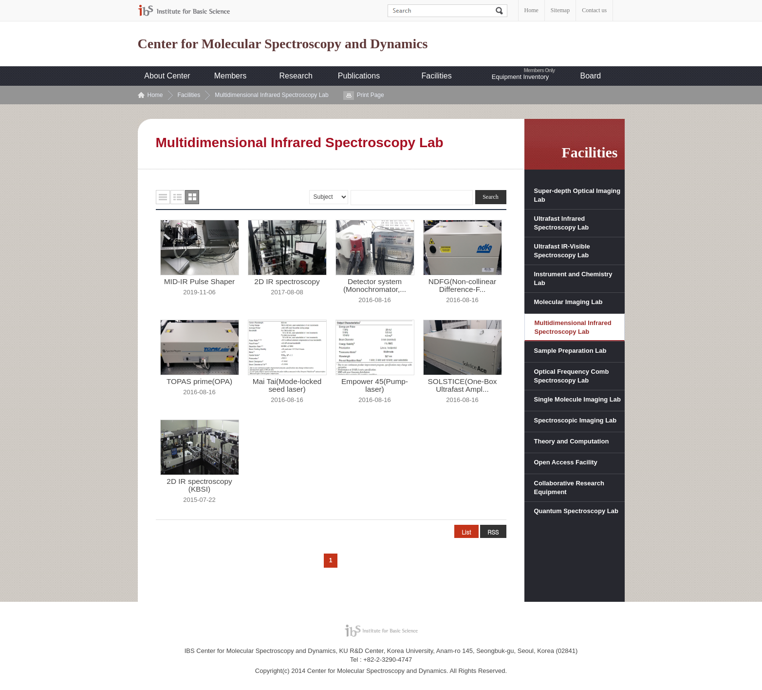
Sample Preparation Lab (570, 350)
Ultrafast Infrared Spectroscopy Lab (561, 223)
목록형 (163, 197)
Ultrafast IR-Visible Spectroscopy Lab (562, 251)
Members (230, 76)
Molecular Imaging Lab (568, 302)
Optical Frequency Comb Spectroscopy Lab (571, 376)
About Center (167, 76)
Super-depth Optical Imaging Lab (577, 195)
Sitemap (560, 10)
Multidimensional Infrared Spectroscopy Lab (271, 95)
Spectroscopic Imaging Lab (575, 420)
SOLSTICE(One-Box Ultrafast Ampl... (462, 385)
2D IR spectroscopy (286, 282)
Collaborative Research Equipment (569, 487)
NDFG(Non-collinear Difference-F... (462, 285)
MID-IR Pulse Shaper (199, 282)
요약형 (177, 197)
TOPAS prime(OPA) (199, 381)
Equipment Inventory (520, 76)
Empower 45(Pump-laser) (374, 385)
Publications (359, 76)
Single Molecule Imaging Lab (577, 399)
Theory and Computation (571, 441)
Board (590, 76)
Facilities (437, 76)
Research (296, 76)
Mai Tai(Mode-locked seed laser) (287, 385)
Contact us (594, 10)
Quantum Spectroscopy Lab (576, 511)
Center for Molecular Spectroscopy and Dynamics (283, 44)
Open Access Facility (565, 462)
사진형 (192, 197)
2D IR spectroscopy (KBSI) (199, 485)
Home (531, 10)
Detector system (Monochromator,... (374, 285)
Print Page (370, 95)
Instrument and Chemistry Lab (573, 278)
